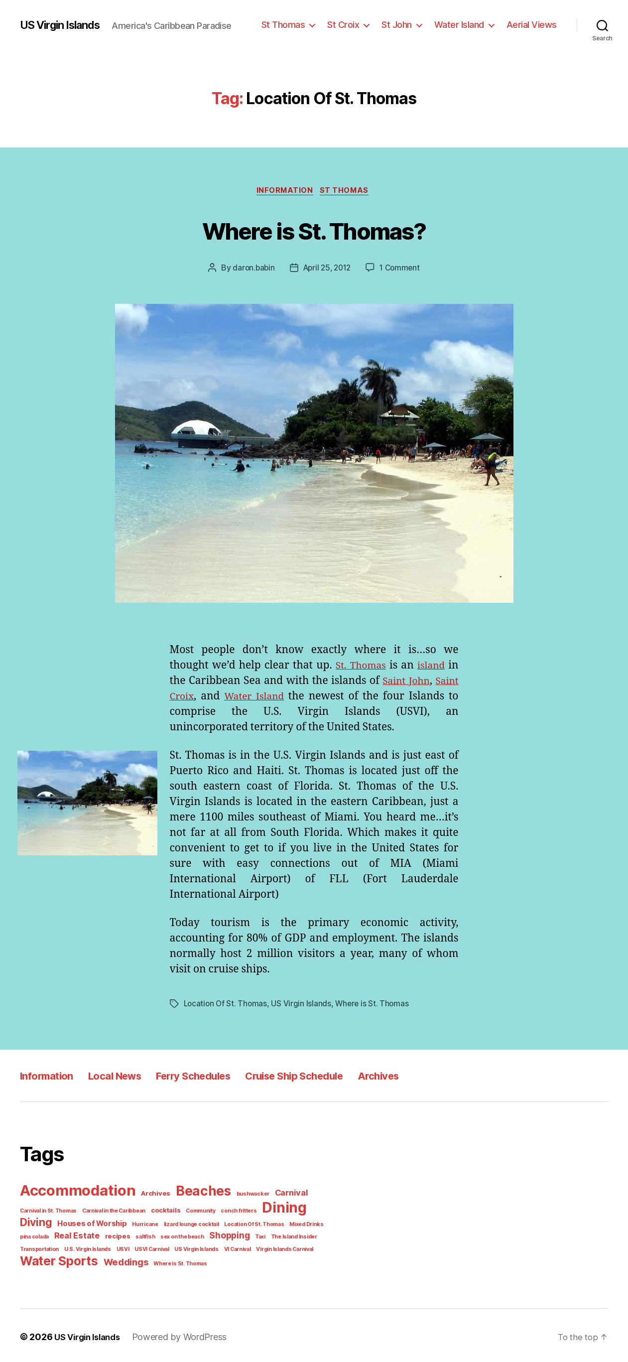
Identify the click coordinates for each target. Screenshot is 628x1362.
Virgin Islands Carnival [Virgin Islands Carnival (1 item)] (270, 1247)
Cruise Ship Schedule (335, 1076)
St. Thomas (358, 667)
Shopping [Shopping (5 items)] (216, 1234)
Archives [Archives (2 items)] (151, 1194)
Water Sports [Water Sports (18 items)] (57, 1258)
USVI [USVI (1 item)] (116, 1247)
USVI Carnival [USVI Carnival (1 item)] (143, 1247)
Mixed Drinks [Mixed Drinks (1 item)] (289, 1223)
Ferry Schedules (218, 1076)
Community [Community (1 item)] (192, 1210)
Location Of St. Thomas (224, 1004)
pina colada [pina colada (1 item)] (34, 1235)
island (430, 667)
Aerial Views (533, 24)
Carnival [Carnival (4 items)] (277, 1193)
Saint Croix (199, 698)
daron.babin (254, 269)
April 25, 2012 (326, 269)
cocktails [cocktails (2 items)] (158, 1210)
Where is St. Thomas (367, 1004)
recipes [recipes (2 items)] (112, 1234)
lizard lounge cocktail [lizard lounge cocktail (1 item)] (181, 1223)
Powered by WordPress (179, 1334)
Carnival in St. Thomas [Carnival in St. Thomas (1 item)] (47, 1210)
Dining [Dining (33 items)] (269, 1207)
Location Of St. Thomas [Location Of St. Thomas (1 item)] (240, 1223)
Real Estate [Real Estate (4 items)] (74, 1233)
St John (404, 24)
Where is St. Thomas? (314, 230)
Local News (128, 1076)
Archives (432, 1076)
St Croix (353, 24)
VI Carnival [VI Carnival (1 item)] (225, 1247)
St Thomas (294, 24)
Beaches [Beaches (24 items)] (196, 1191)
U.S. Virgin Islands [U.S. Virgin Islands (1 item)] (82, 1247)
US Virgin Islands (65, 25)
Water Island (464, 24)
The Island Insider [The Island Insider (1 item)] (277, 1235)
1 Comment (398, 269)
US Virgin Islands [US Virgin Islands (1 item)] (186, 1247)
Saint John (429, 682)
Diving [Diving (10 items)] (35, 1221)
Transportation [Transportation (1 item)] (37, 1247)
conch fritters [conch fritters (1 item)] (227, 1210)
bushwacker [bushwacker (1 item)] (242, 1194)
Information (285, 191)
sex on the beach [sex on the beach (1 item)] (170, 1235)
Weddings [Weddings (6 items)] (120, 1259)
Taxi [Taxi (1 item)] (246, 1235)
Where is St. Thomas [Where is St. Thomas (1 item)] (172, 1260)
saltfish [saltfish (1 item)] (136, 1235)
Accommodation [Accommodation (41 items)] (76, 1191)
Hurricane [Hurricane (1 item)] (138, 1223)
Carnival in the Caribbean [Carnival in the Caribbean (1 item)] (110, 1210)
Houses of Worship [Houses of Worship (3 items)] (89, 1222)
